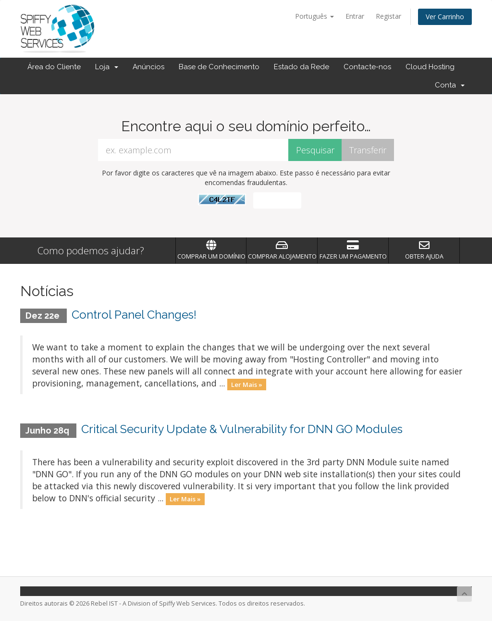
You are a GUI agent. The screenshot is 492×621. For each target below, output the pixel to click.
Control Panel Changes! (134, 315)
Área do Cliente (54, 66)
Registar (388, 16)
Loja (106, 66)
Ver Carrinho (445, 16)
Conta (450, 85)
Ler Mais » (246, 384)
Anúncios (148, 66)
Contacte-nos (367, 66)
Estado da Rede (301, 66)
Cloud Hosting (430, 66)
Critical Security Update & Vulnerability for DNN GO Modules (242, 429)
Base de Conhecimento (219, 66)
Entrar (354, 16)
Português (314, 16)
